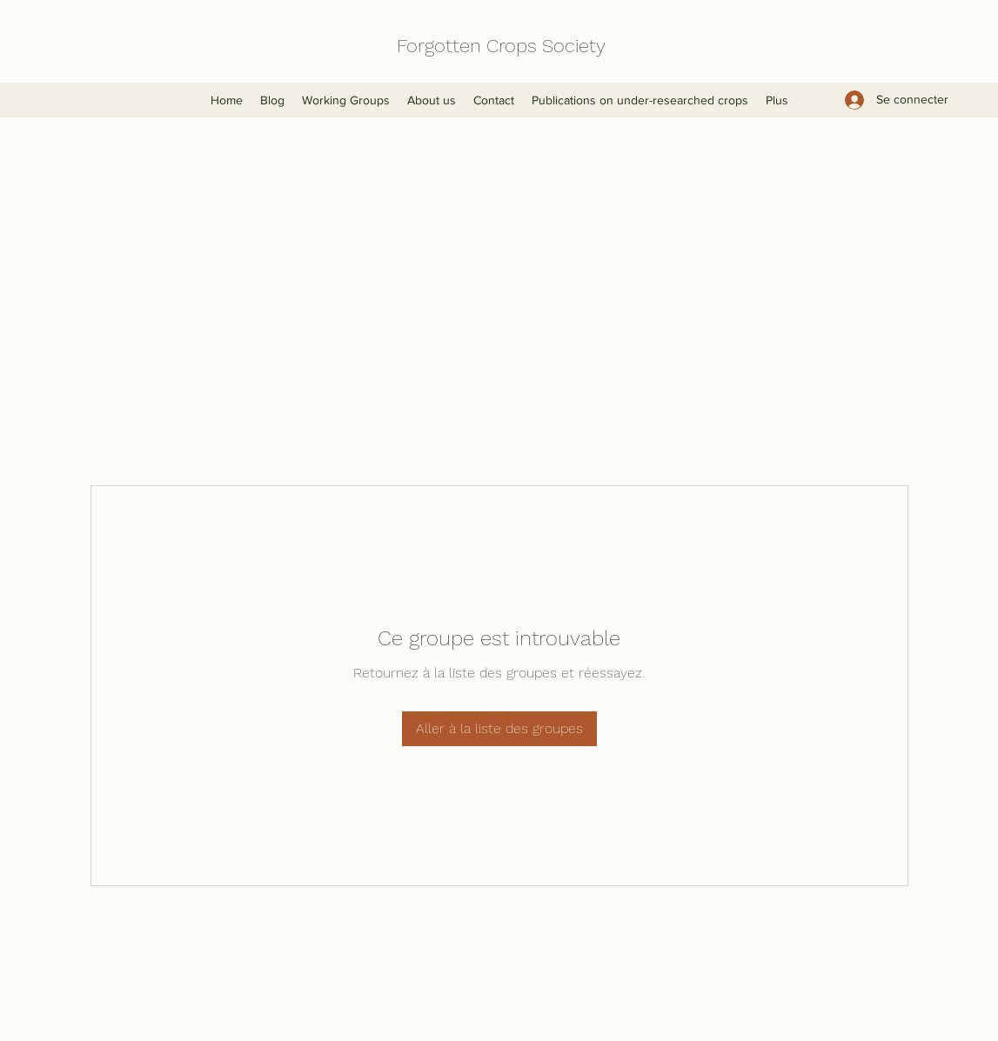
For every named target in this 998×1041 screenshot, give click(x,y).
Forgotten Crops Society (501, 46)
